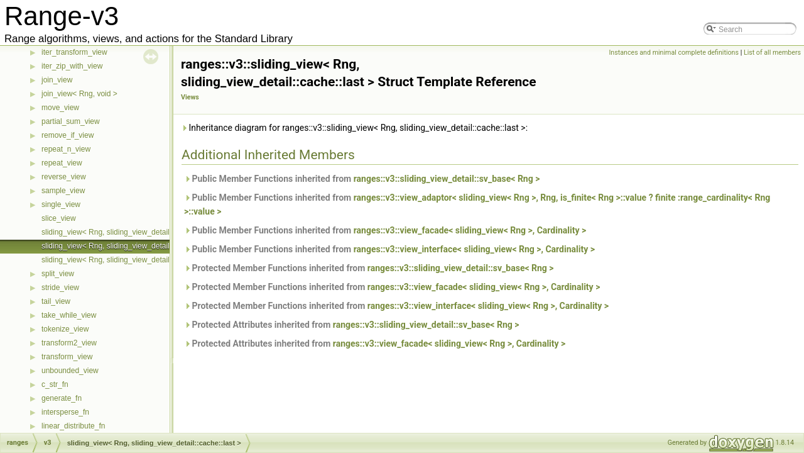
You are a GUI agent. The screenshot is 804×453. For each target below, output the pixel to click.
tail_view (55, 301)
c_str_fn (54, 384)
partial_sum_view (70, 121)
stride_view (60, 287)
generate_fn (61, 398)
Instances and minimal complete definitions (674, 52)
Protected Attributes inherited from (351, 325)
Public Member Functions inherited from (362, 179)
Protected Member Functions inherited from (369, 268)
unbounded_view (70, 370)
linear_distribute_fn (73, 426)
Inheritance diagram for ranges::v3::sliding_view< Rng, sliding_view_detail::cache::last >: (354, 128)
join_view (56, 80)
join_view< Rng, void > (79, 93)
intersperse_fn (65, 412)
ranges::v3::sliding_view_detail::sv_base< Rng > (447, 179)
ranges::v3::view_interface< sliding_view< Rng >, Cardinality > (474, 249)
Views (190, 97)
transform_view (66, 356)
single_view (60, 204)
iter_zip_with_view (71, 66)
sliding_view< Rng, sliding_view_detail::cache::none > (131, 259)
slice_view (58, 218)
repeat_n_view (65, 149)
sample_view (63, 190)
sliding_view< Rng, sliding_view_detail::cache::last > (128, 246)
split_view (57, 273)
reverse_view (63, 176)
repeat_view (61, 163)
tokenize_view (65, 329)
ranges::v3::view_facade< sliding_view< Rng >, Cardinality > (470, 230)
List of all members (772, 52)
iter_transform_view (74, 52)
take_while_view (68, 315)
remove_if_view (67, 135)
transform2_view (69, 342)
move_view (60, 107)
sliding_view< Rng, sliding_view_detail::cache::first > (129, 232)
